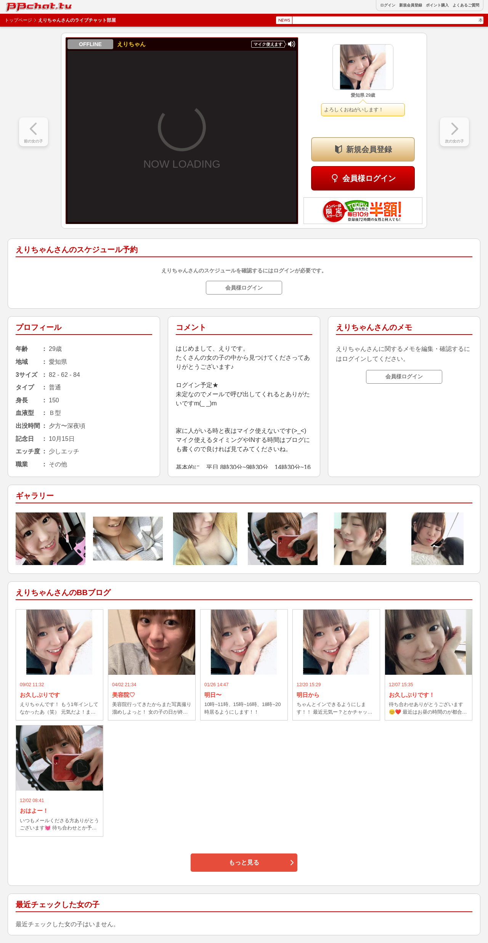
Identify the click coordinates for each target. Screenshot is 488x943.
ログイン (387, 5)
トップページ (18, 20)
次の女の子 (454, 141)
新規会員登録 (410, 5)
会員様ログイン (369, 178)
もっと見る (244, 862)
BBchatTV (23, 5)
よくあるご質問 (466, 5)
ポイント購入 (437, 5)
